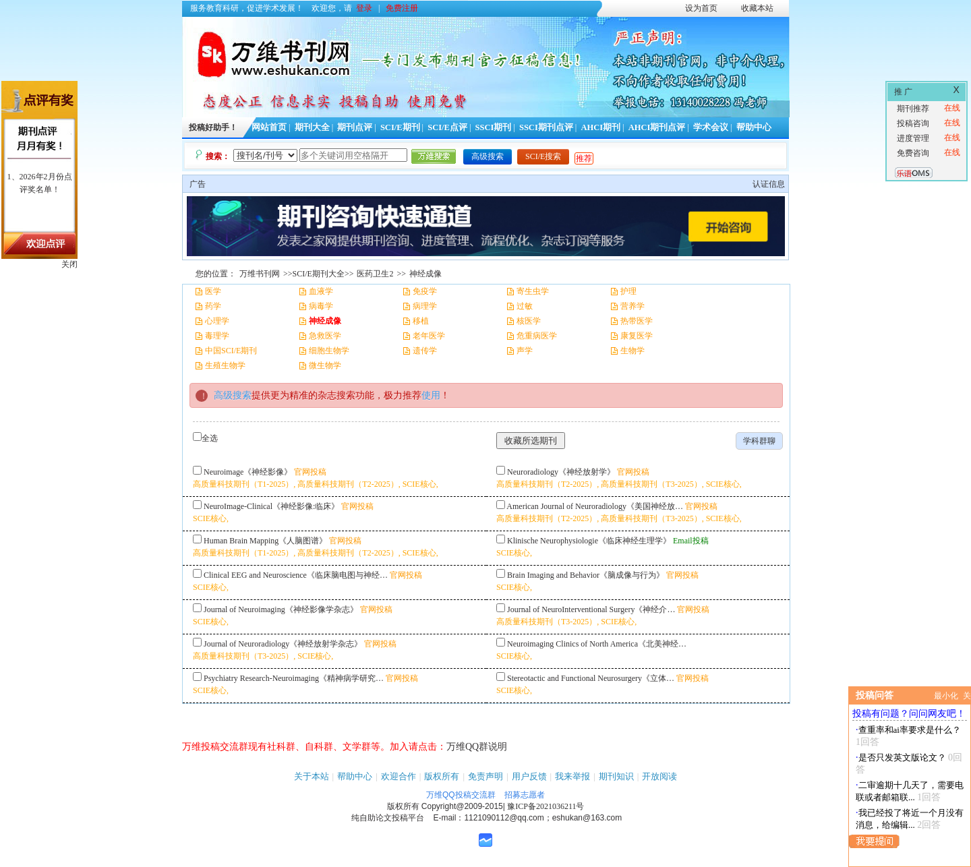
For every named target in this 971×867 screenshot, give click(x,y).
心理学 (217, 321)
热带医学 (636, 321)
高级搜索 (487, 156)
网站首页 (269, 127)
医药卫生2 (375, 273)
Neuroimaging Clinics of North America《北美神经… (596, 644)
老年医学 (429, 335)
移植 (421, 321)
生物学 (632, 350)
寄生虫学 (533, 291)
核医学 (529, 321)
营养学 (632, 306)
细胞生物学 (329, 350)
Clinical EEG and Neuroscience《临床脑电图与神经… (296, 575)
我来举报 (572, 776)
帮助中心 (753, 127)
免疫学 (425, 291)
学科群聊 (759, 441)
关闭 (69, 264)
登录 (364, 8)
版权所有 (441, 776)
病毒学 (321, 306)
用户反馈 (529, 776)
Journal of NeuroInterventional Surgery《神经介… (591, 609)
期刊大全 (312, 127)
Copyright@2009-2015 (462, 806)
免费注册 (402, 8)
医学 (213, 291)
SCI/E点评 (447, 127)
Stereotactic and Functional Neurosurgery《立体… (590, 678)
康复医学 (636, 335)
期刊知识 (616, 776)
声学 (525, 350)
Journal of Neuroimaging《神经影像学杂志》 (281, 609)
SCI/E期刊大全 (319, 273)
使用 (430, 395)
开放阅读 (659, 776)
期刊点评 (354, 127)
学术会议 (710, 127)
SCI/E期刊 (400, 127)
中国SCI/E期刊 (231, 350)
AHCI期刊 (600, 127)
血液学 (321, 291)
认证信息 (769, 184)
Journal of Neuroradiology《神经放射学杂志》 (283, 644)
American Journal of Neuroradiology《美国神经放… (594, 506)
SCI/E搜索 (543, 156)
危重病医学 (537, 335)
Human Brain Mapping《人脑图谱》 (265, 540)
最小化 (946, 695)
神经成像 (425, 273)
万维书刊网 (259, 273)
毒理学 (217, 335)
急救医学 (325, 335)
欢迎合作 (398, 776)
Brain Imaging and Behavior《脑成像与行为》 (585, 575)
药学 (213, 306)
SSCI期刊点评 (546, 127)
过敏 (525, 306)
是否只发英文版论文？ (902, 757)
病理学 (425, 306)
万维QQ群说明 (476, 747)
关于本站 (311, 776)
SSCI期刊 (493, 127)
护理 (628, 291)
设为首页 (701, 8)
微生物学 (325, 365)
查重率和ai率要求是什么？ (909, 730)
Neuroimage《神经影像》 (248, 472)
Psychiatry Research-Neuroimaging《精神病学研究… (294, 678)
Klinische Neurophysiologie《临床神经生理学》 (589, 540)
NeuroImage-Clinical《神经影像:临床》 (271, 506)
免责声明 (485, 776)
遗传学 (425, 350)
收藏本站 (757, 8)
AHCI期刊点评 (657, 127)
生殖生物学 (225, 365)
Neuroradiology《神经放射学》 (561, 472)
